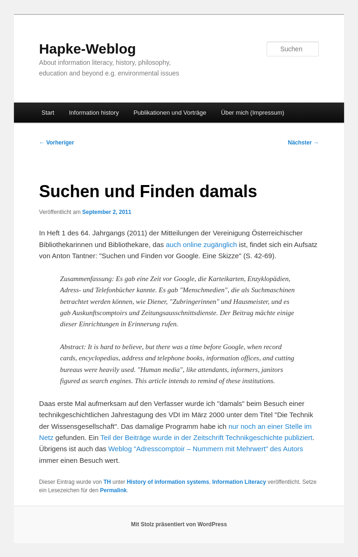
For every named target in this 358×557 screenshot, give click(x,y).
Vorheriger (56, 142)
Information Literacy (239, 482)
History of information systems (168, 482)
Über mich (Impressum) (252, 112)
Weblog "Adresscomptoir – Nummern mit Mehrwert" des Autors (205, 449)
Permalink (113, 490)
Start (47, 112)
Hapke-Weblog (87, 48)
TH (107, 482)
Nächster (303, 142)
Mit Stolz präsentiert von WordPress (179, 524)
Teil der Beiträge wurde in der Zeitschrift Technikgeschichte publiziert (206, 437)
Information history (94, 112)
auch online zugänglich (201, 244)
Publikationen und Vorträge (169, 112)
